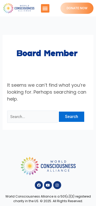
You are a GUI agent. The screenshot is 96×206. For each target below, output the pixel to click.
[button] (45, 8)
